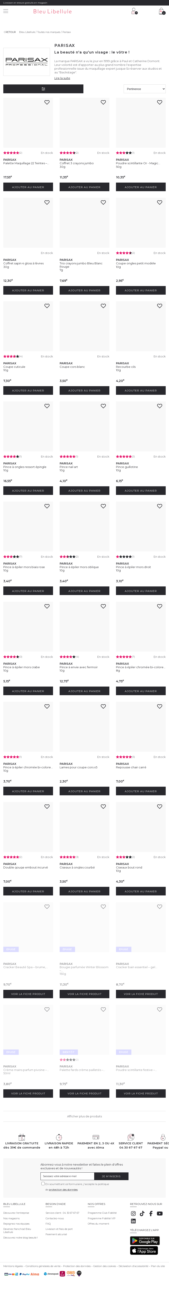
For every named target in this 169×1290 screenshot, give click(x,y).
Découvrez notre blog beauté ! (20, 1235)
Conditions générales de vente (43, 1264)
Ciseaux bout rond (129, 866)
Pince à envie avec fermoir (79, 666)
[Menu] (5, 12)
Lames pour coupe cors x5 (78, 766)
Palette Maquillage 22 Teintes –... (26, 163)
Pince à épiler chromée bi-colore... (140, 666)
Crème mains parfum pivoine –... (26, 1068)
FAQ (48, 1221)
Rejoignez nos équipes (16, 1221)
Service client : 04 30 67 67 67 (62, 1211)
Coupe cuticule (14, 366)
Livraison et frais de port (59, 1227)
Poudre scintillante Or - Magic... (138, 163)
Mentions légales (13, 1264)
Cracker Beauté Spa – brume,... (25, 965)
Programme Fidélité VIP (102, 1216)
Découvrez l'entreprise (16, 1211)
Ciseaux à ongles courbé (77, 866)
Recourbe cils (126, 366)
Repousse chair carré (131, 766)
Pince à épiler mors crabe (21, 666)
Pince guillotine (127, 466)
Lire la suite (62, 78)
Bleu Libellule (27, 32)
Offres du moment (98, 1221)
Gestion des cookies (104, 1264)
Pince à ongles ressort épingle (24, 466)
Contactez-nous (55, 1216)
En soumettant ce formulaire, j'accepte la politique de (77, 1185)
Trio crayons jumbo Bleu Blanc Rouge (81, 264)
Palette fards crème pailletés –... (82, 1068)
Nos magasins (11, 1216)
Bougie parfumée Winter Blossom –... (84, 967)
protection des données (63, 1187)
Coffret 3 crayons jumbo (77, 163)
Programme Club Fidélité (102, 1211)
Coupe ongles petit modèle (136, 263)
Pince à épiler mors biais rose (24, 566)
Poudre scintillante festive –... (136, 1068)
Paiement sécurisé (56, 1232)
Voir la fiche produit (28, 992)
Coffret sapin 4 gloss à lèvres (23, 263)
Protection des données (77, 1264)
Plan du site (158, 1264)
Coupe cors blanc (72, 366)
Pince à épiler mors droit (133, 566)
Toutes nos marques (48, 32)
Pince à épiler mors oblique (79, 566)
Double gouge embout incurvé (25, 866)
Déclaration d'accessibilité (133, 1264)
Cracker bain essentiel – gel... (136, 965)
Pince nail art (69, 466)
